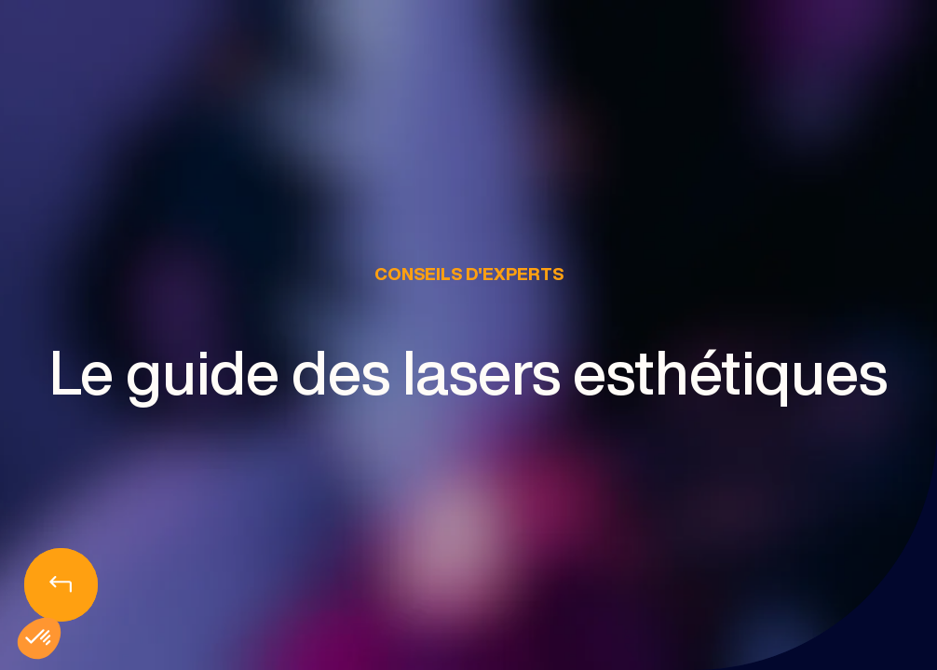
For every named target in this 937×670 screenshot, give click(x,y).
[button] (39, 638)
